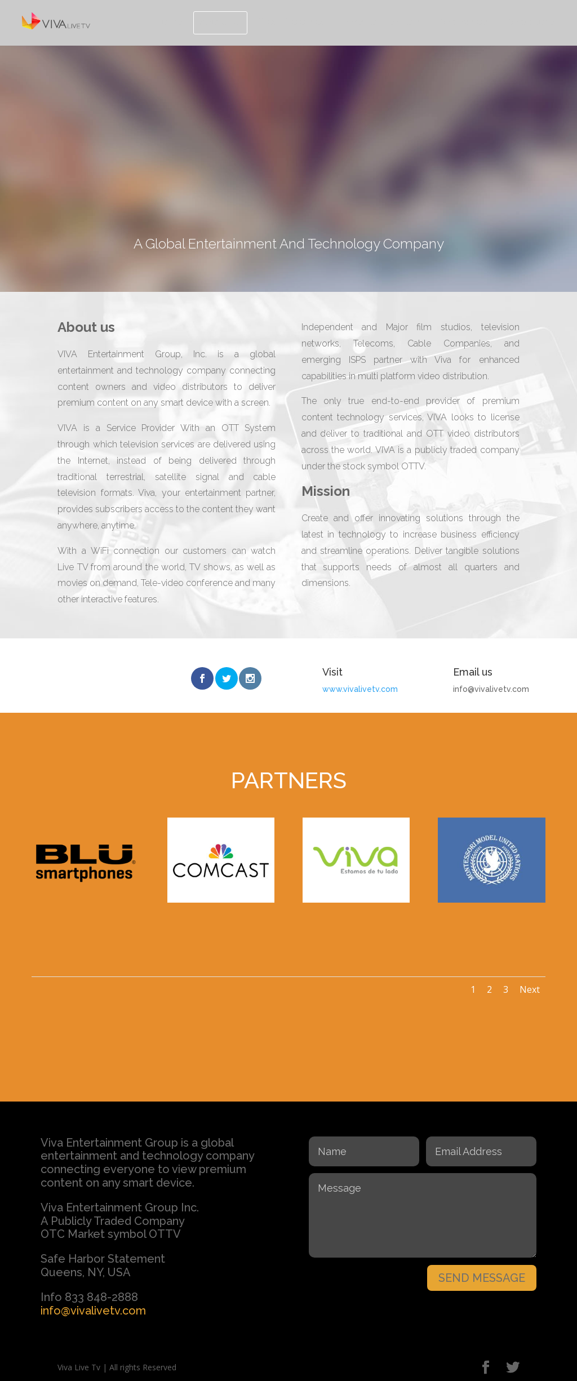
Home (168, 21)
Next (530, 988)
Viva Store (531, 21)
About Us (220, 21)
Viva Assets (465, 21)
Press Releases (292, 21)
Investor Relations (383, 21)
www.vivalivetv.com (360, 689)
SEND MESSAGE (481, 1276)
